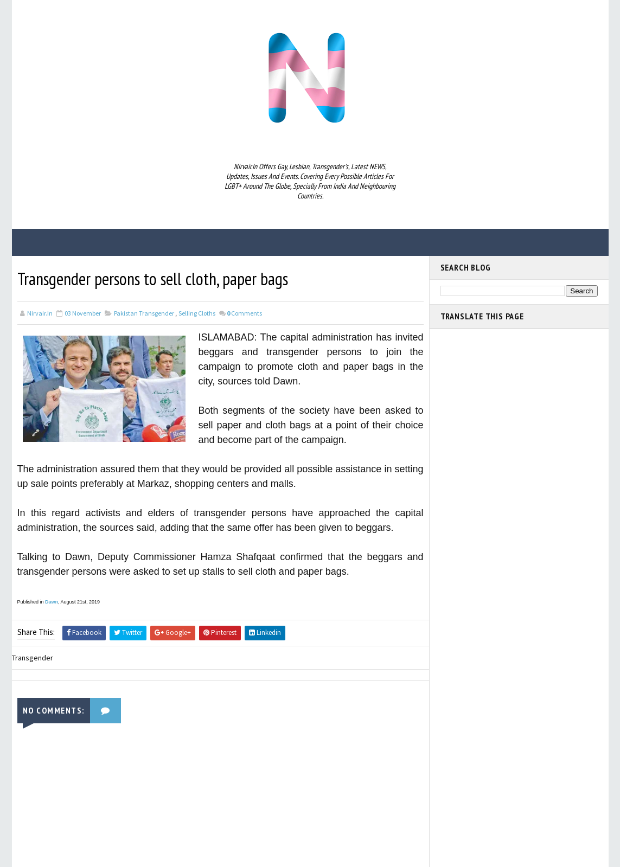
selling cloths (196, 313)
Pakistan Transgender (144, 313)
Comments (244, 313)
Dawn (51, 602)
